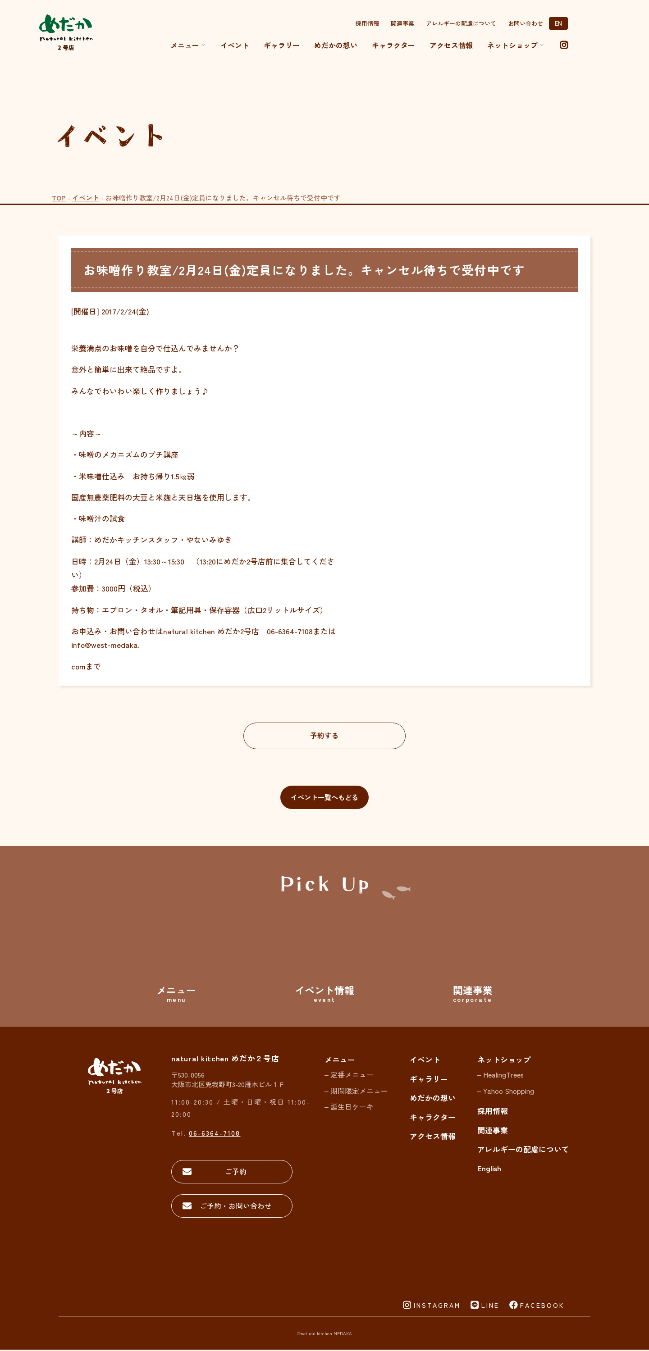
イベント (234, 45)
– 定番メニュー (349, 1075)
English (489, 1168)
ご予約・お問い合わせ (234, 1206)
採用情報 (367, 23)
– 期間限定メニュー (356, 1091)
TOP (59, 197)
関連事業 (402, 23)
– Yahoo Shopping (505, 1091)
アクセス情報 (451, 45)
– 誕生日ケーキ (349, 1107)
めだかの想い (335, 45)
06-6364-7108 (214, 1133)
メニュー (188, 45)
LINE (490, 1305)
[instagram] (564, 45)
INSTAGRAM (437, 1305)
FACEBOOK (542, 1305)
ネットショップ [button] (515, 45)
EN (558, 23)
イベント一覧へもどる (324, 797)
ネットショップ (504, 1060)
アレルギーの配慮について (461, 23)
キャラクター (393, 45)
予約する (324, 735)
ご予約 (234, 1172)
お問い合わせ (525, 23)
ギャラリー (282, 45)
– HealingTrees (500, 1075)
